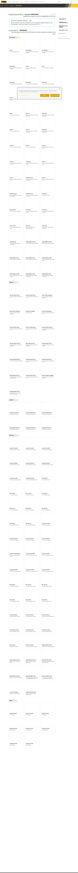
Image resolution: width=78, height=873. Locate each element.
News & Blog (33, 1)
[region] (39, 93)
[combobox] (64, 37)
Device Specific (16, 1)
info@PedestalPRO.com (35, 24)
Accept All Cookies (55, 95)
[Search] (63, 2)
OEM (6, 5)
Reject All (45, 95)
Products (9, 1)
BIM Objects (27, 1)
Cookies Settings (24, 95)
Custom (21, 1)
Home (2, 5)
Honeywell (11, 5)
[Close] (59, 88)
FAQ (38, 1)
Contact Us (42, 1)
